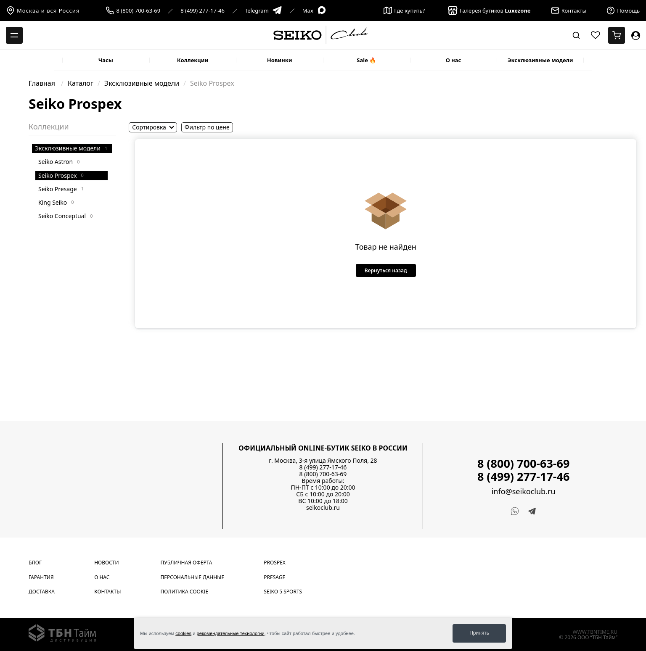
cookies (183, 633)
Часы (105, 60)
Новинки (279, 60)
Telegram (263, 10)
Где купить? (404, 10)
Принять (479, 633)
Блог (35, 562)
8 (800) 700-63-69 (138, 11)
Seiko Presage (61, 189)
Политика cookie (185, 591)
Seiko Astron (58, 162)
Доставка (42, 591)
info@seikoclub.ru (524, 491)
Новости (106, 562)
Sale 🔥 (366, 60)
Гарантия (41, 577)
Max (314, 10)
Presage (274, 577)
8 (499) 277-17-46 (202, 11)
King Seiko (56, 202)
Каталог (80, 83)
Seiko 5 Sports (283, 591)
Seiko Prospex (61, 175)
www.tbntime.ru (594, 631)
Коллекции (193, 60)
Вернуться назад (386, 270)
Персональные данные (193, 577)
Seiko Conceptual (65, 216)
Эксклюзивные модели (540, 60)
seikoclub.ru (323, 507)
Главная (43, 83)
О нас (453, 60)
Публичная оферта (186, 562)
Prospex (275, 562)
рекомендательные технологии (231, 633)
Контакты (107, 591)
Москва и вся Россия (42, 10)
